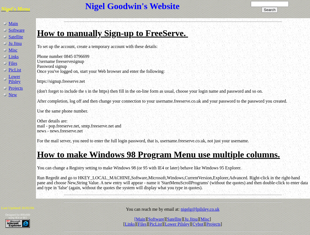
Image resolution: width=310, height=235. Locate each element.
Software (17, 30)
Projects (16, 88)
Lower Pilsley (15, 79)
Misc (13, 50)
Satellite (16, 36)
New (13, 94)
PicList (15, 70)
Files (13, 63)
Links (14, 56)
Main (13, 23)
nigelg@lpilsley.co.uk (200, 209)
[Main (139, 219)
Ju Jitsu (15, 43)
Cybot (197, 224)
